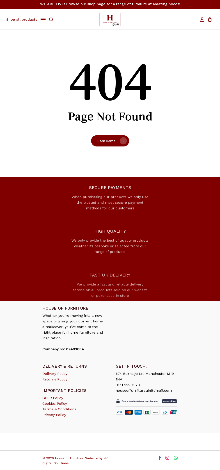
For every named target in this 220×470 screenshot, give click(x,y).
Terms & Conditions (59, 409)
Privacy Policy (54, 415)
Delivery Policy (54, 373)
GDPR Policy (52, 398)
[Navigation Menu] (26, 19)
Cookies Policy (54, 403)
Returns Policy (54, 379)
